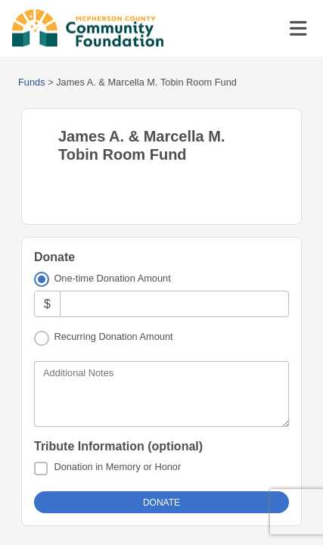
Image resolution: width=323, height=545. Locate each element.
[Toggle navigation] (298, 29)
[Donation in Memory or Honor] (41, 468)
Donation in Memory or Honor (117, 466)
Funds (31, 82)
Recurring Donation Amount (113, 336)
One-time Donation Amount (112, 278)
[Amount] (174, 304)
